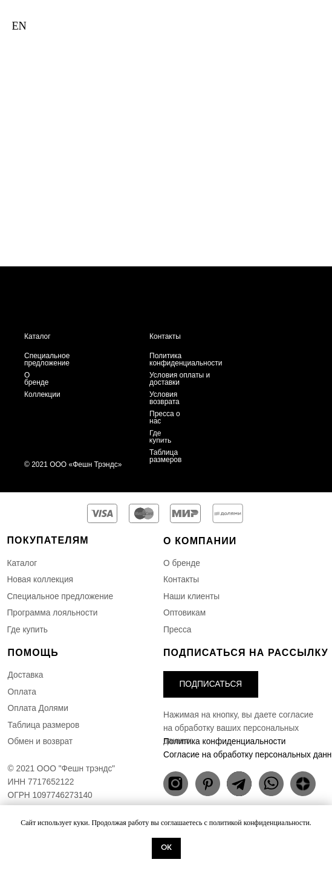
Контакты (165, 336)
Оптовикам (184, 612)
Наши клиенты (191, 596)
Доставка (26, 675)
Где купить (160, 436)
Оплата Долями (38, 708)
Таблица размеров (165, 456)
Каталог (37, 336)
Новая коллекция (40, 579)
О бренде (36, 379)
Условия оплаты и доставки (179, 379)
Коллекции (42, 394)
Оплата (22, 691)
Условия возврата (164, 398)
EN (18, 26)
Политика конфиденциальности (186, 359)
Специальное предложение (47, 359)
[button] (210, 684)
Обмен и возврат (40, 741)
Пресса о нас (164, 417)
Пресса (177, 629)
